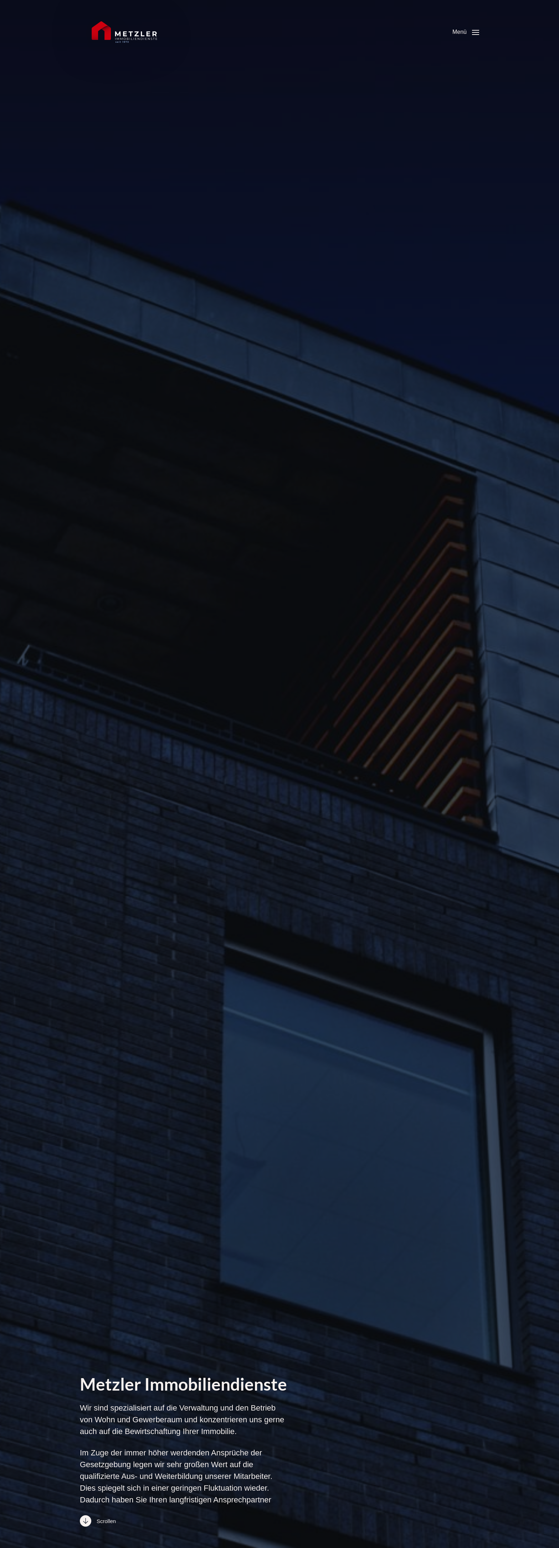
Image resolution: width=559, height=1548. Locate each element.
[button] (465, 32)
